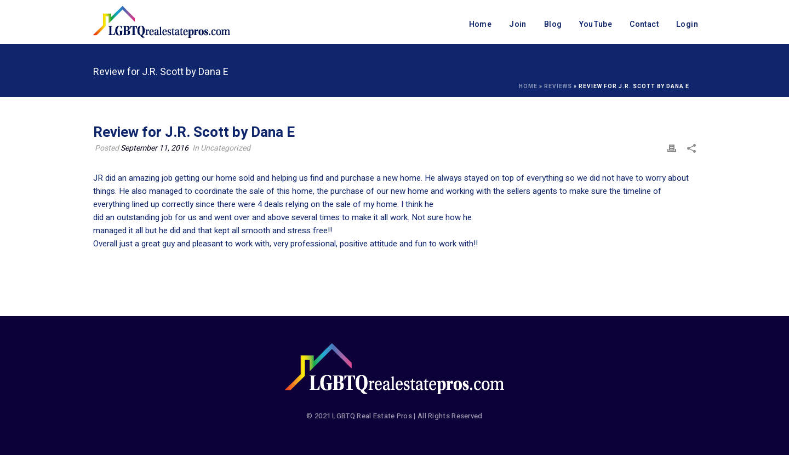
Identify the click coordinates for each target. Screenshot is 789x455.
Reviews (558, 86)
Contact (644, 24)
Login (687, 24)
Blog (553, 24)
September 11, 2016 (154, 148)
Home (480, 24)
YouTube (595, 24)
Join (518, 24)
